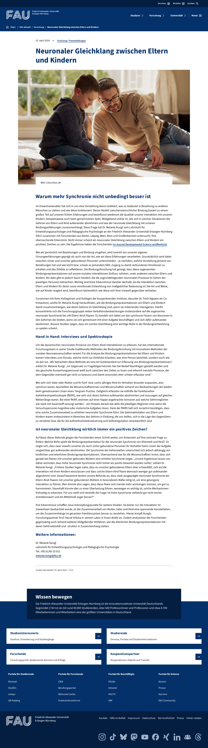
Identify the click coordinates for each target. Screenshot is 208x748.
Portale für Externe (169, 674)
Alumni (162, 681)
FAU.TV (111, 694)
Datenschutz (149, 718)
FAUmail (12, 681)
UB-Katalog (14, 700)
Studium (135, 15)
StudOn (12, 688)
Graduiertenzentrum (69, 700)
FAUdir (111, 681)
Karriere (163, 694)
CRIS (60, 681)
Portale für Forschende (70, 674)
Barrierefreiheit (166, 718)
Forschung (155, 15)
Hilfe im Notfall (117, 718)
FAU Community (167, 700)
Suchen (192, 3)
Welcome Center (67, 694)
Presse (162, 688)
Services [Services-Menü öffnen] (164, 3)
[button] (53, 636)
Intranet (112, 688)
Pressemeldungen (79, 40)
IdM (110, 700)
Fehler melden (194, 718)
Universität (176, 15)
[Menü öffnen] (197, 15)
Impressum (134, 718)
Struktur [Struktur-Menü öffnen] (178, 3)
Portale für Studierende (21, 674)
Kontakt (103, 718)
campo (11, 694)
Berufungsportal (67, 688)
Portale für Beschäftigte (121, 674)
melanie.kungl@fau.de (49, 560)
